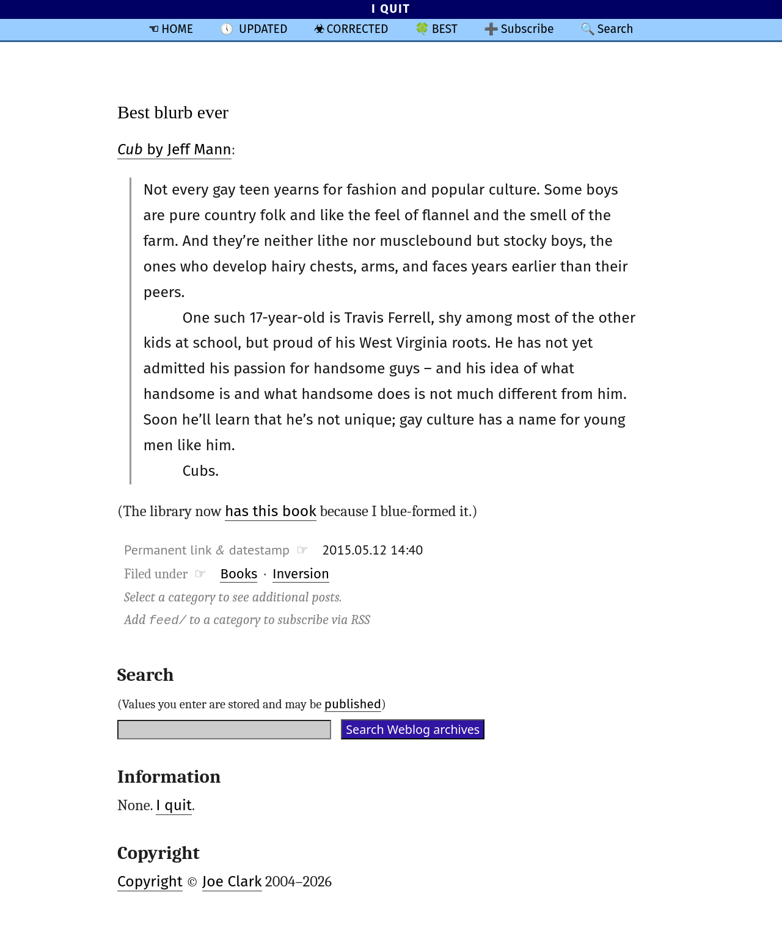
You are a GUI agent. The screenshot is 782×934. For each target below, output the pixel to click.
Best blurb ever (172, 112)
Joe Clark (232, 881)
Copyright (150, 881)
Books (238, 574)
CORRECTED (358, 29)
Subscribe (527, 29)
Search (615, 29)
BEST (445, 29)
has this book (270, 511)
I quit (174, 805)
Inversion (300, 574)
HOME (177, 29)
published (352, 704)
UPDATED (263, 29)
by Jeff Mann (174, 149)
